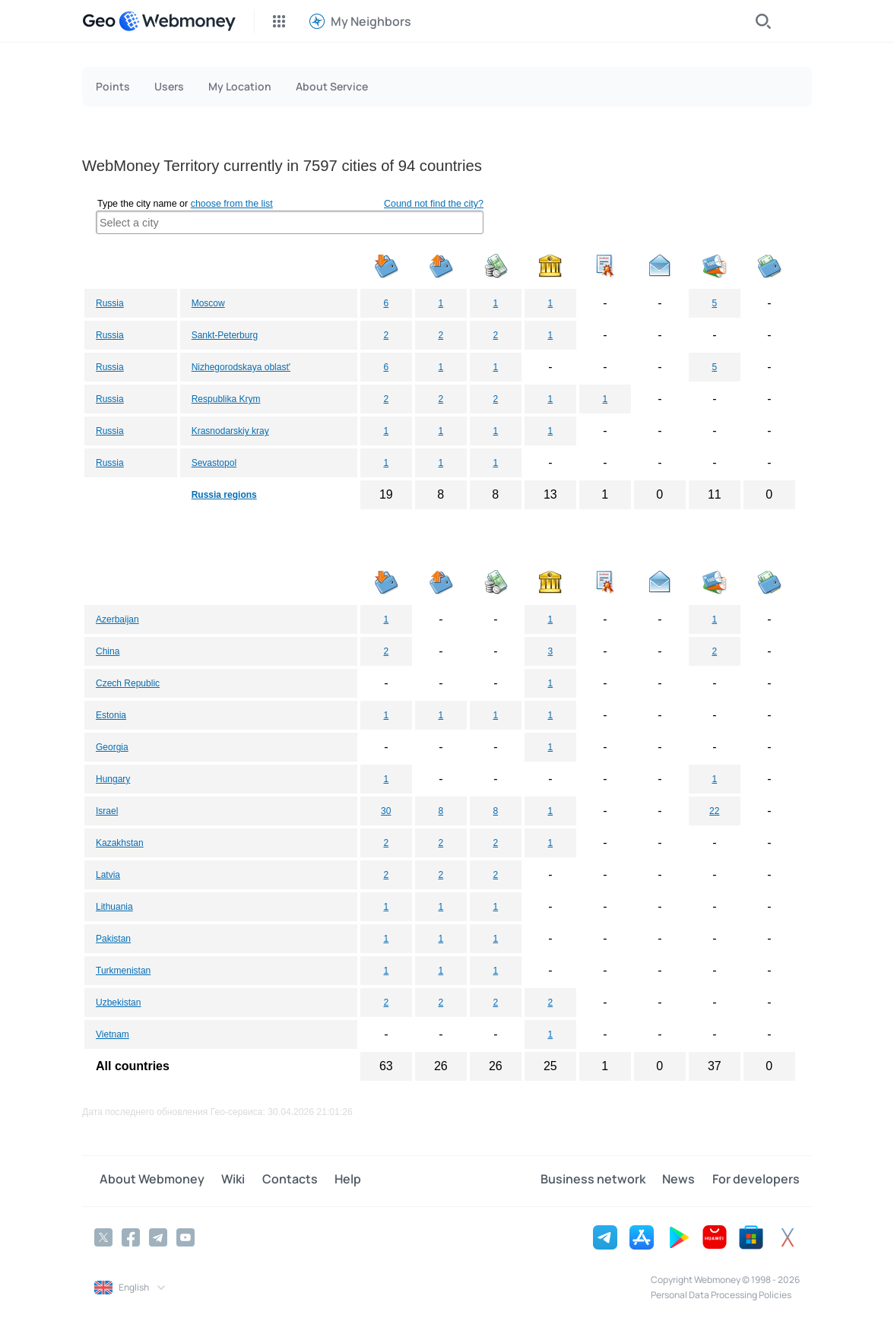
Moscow (208, 303)
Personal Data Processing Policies (721, 1293)
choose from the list (232, 203)
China (107, 651)
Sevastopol (214, 463)
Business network (602, 1180)
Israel (107, 811)
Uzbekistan (118, 1002)
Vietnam (112, 1034)
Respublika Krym (226, 399)
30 (386, 811)
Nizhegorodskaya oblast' (241, 367)
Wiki (223, 1180)
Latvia (108, 875)
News (683, 1180)
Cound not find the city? (433, 203)
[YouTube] (185, 1236)
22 (714, 811)
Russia (110, 303)
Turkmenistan (123, 970)
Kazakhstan (120, 843)
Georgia (112, 747)
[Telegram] (158, 1236)
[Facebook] (131, 1236)
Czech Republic (128, 683)
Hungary (113, 779)
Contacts (275, 1180)
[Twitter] (103, 1236)
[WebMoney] (177, 21)
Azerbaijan (117, 619)
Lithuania (114, 906)
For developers (756, 1180)
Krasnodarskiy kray (230, 431)
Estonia (111, 715)
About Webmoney (146, 1180)
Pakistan (113, 938)
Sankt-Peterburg (225, 335)
